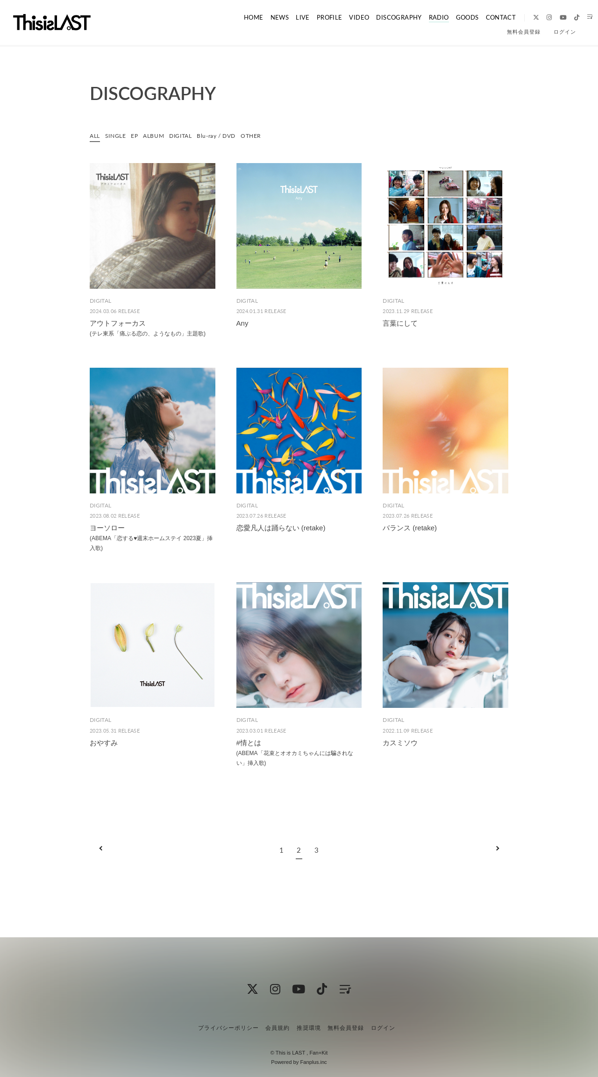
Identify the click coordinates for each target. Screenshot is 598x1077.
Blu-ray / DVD (227, 135)
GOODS (451, 17)
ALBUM (158, 135)
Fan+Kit (318, 1053)
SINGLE (118, 135)
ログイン (565, 32)
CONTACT (485, 17)
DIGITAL (188, 135)
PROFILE (314, 17)
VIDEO (344, 17)
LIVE (289, 17)
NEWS (265, 17)
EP (138, 135)
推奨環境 (309, 1027)
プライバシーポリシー (228, 1027)
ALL (95, 135)
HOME (240, 17)
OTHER (265, 135)
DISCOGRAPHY (383, 17)
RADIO (423, 17)
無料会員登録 (524, 32)
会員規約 (277, 1027)
